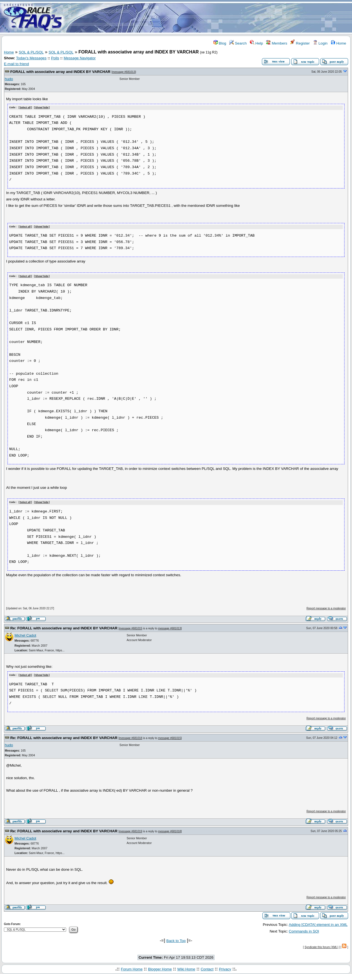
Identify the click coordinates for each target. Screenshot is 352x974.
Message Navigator (80, 58)
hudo (9, 79)
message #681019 (130, 829)
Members (276, 43)
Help (256, 43)
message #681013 (123, 71)
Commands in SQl (304, 930)
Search (238, 43)
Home (338, 43)
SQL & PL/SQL (31, 52)
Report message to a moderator (326, 607)
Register (300, 43)
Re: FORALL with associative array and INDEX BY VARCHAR (63, 627)
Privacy (225, 968)
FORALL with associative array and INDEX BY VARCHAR (60, 72)
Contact (207, 968)
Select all (25, 107)
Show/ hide (42, 107)
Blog (219, 43)
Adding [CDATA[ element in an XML (318, 923)
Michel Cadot (25, 634)
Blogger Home (160, 968)
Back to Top (175, 940)
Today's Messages (31, 58)
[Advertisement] (208, 17)
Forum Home (132, 968)
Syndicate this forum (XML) (321, 946)
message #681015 (130, 627)
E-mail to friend (16, 64)
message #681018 (130, 736)
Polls (55, 58)
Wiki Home (186, 968)
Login (320, 43)
